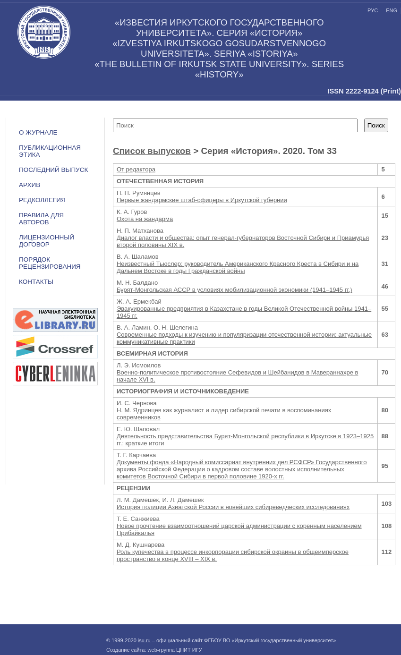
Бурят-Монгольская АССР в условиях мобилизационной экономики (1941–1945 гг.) (234, 289)
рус (372, 10)
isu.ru (144, 640)
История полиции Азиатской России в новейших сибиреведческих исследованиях (233, 506)
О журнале (38, 132)
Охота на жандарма (145, 218)
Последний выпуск (53, 169)
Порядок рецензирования (50, 263)
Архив (29, 184)
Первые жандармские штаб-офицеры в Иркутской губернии (202, 200)
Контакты (36, 281)
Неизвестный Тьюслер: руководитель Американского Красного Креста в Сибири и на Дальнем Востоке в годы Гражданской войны (237, 267)
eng (391, 10)
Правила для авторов (41, 219)
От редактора (136, 169)
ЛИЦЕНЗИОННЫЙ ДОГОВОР (46, 241)
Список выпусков (152, 151)
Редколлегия (42, 200)
